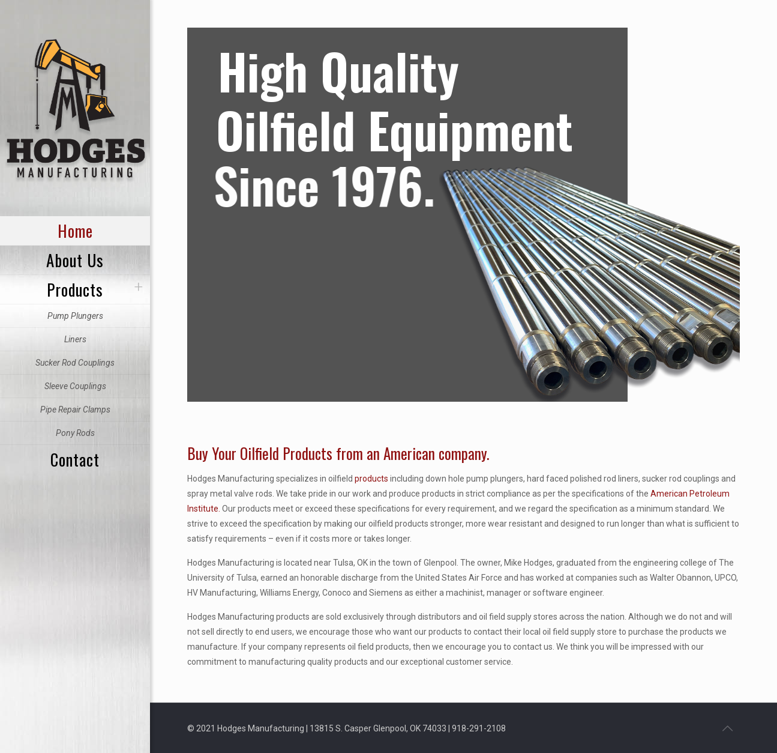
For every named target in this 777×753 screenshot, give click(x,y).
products (371, 478)
